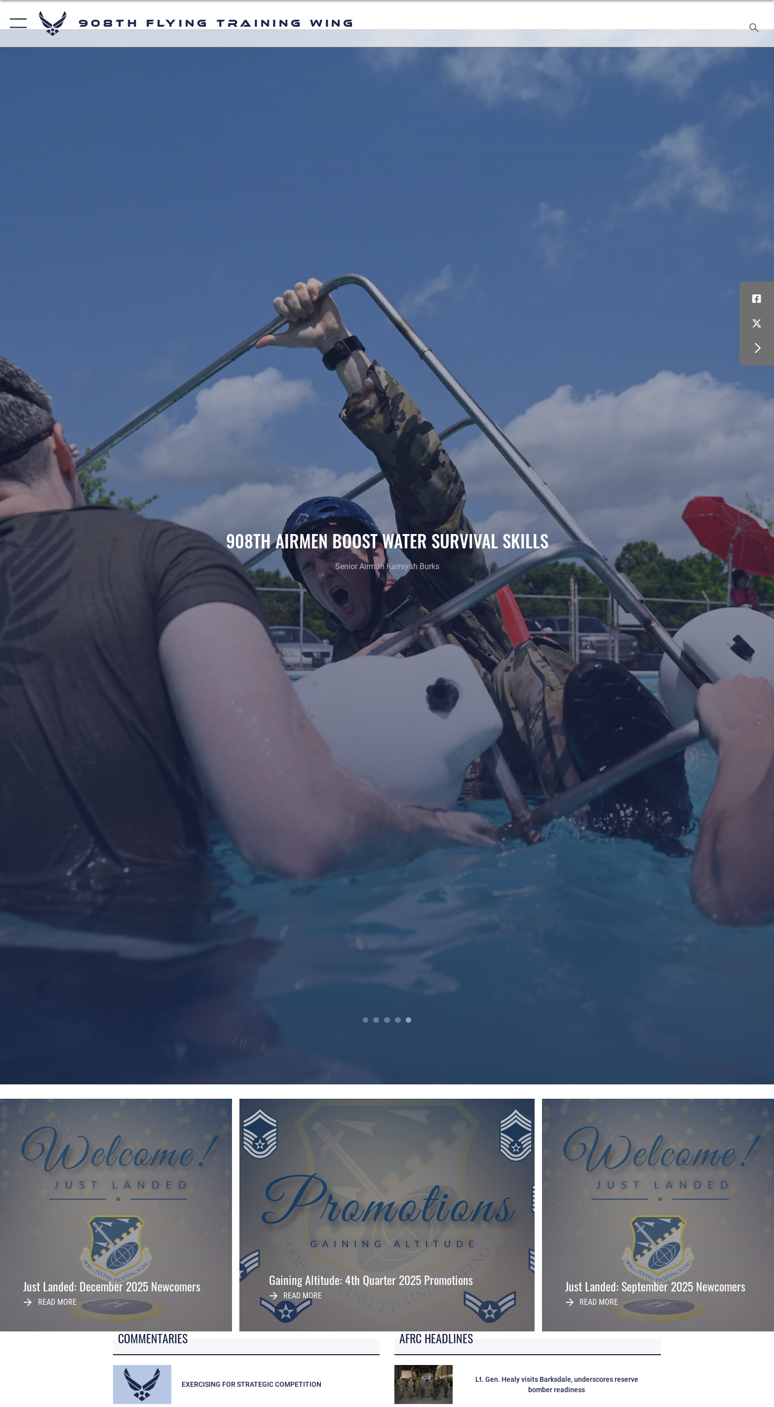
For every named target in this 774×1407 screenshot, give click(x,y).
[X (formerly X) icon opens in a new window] (756, 323)
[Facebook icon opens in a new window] (756, 299)
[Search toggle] (755, 24)
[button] (16, 23)
